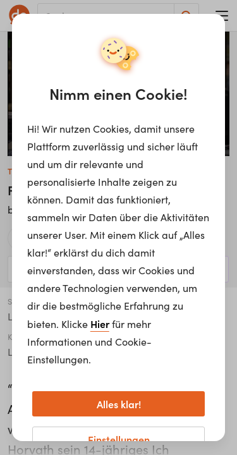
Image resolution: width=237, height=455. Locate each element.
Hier (99, 324)
